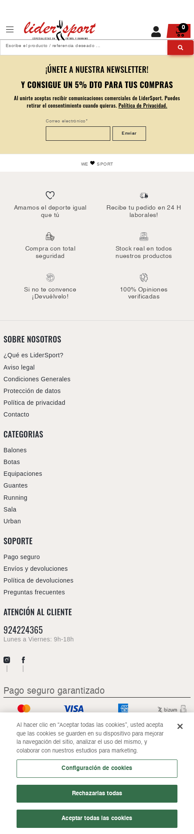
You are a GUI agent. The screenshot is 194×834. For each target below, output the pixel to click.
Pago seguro (21, 556)
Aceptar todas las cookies (96, 821)
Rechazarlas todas (97, 796)
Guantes (15, 485)
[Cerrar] (180, 729)
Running (15, 497)
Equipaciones (22, 473)
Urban (12, 521)
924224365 (23, 629)
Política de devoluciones (38, 580)
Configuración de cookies (96, 770)
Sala (10, 509)
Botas (11, 461)
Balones (15, 450)
